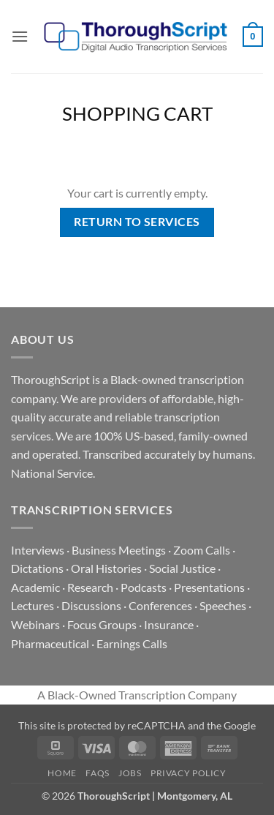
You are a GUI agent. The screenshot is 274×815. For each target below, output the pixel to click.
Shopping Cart (137, 113)
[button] (19, 36)
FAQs (97, 772)
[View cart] (253, 36)
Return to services (136, 221)
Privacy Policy (189, 772)
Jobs (129, 772)
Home (61, 772)
